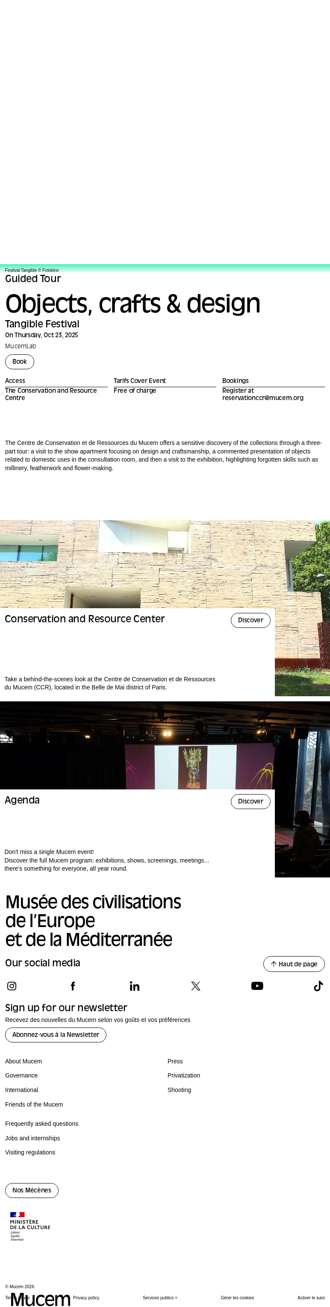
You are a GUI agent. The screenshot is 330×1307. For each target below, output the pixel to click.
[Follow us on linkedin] (134, 986)
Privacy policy (86, 1297)
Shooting (179, 1089)
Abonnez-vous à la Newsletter (55, 1035)
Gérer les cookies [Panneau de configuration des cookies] (237, 1297)
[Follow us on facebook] (73, 986)
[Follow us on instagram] (11, 986)
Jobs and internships (32, 1138)
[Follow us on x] (195, 986)
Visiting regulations (30, 1152)
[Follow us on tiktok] (318, 986)
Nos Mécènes (31, 1191)
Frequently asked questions (41, 1123)
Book (19, 362)
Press (175, 1061)
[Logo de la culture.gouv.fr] (30, 1227)
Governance (21, 1075)
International (21, 1089)
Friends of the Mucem (34, 1104)
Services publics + (160, 1297)
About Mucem (23, 1061)
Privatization (184, 1075)
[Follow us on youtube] (257, 986)
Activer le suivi (311, 1297)
